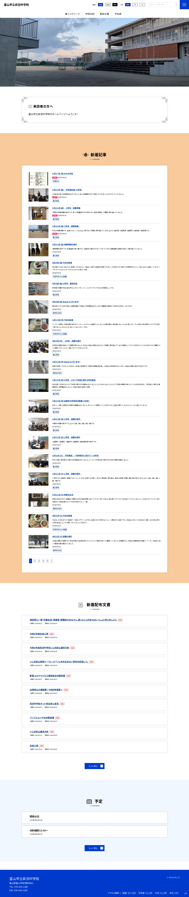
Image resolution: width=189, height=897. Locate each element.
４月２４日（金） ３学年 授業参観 (66, 208)
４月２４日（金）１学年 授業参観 (66, 226)
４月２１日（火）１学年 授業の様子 (67, 473)
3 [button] (39, 561)
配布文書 (104, 13)
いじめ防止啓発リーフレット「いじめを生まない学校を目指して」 (59, 661)
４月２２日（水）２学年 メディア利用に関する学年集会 (74, 380)
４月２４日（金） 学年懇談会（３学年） (67, 189)
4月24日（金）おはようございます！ (65, 301)
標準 (127, 5)
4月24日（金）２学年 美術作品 (64, 283)
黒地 (114, 5)
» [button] (51, 561)
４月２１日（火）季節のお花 (62, 494)
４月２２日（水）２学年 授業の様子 (66, 437)
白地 (107, 5)
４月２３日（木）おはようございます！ (66, 361)
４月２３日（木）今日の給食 (62, 320)
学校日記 (89, 13)
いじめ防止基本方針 (39, 731)
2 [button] (34, 561)
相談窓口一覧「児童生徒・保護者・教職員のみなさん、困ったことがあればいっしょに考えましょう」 (73, 619)
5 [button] (47, 561)
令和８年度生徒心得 (39, 633)
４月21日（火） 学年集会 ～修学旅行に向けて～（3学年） (75, 455)
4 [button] (43, 561)
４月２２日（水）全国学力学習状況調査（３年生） (71, 401)
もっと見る (93, 766)
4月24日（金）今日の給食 (62, 262)
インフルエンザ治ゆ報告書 (42, 717)
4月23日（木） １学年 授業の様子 (66, 341)
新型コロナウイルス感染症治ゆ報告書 (48, 675)
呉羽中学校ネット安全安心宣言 (44, 703)
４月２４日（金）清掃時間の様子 (64, 244)
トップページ (74, 13)
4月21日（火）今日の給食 (62, 515)
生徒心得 (34, 745)
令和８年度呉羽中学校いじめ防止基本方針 (50, 647)
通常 (100, 5)
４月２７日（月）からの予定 (62, 173)
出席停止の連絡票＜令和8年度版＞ (46, 689)
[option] (94, 52)
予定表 (118, 13)
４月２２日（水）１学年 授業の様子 (67, 419)
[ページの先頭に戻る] (185, 893)
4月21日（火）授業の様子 (62, 536)
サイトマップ (174, 877)
